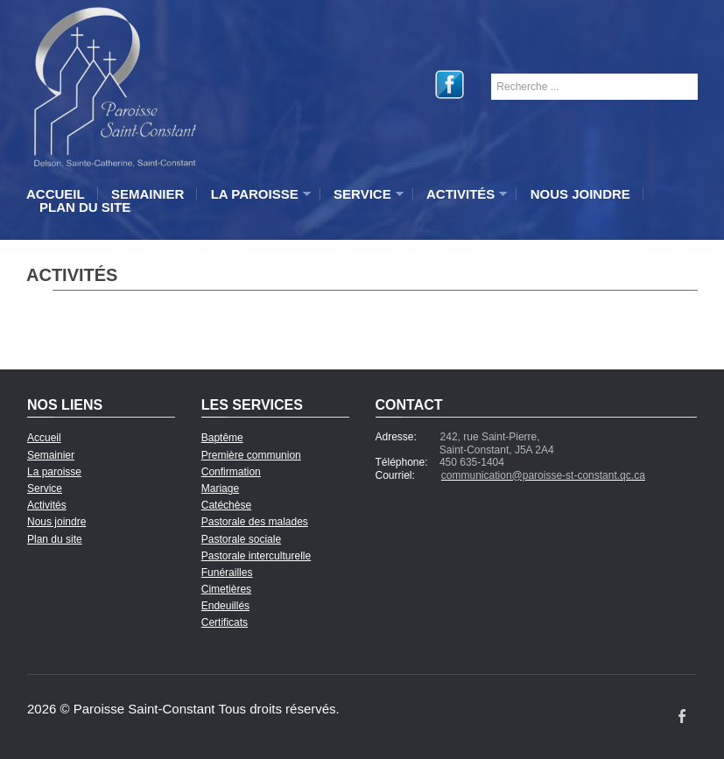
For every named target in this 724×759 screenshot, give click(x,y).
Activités (462, 193)
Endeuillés (225, 606)
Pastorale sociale (241, 539)
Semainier (147, 193)
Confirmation (231, 472)
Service (364, 193)
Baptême (222, 438)
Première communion (251, 455)
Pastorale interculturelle (256, 556)
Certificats (224, 622)
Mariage (220, 488)
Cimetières (226, 589)
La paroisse (256, 193)
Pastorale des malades (254, 522)
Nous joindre (580, 193)
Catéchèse (226, 505)
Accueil (55, 193)
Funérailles (227, 572)
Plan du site (84, 207)
